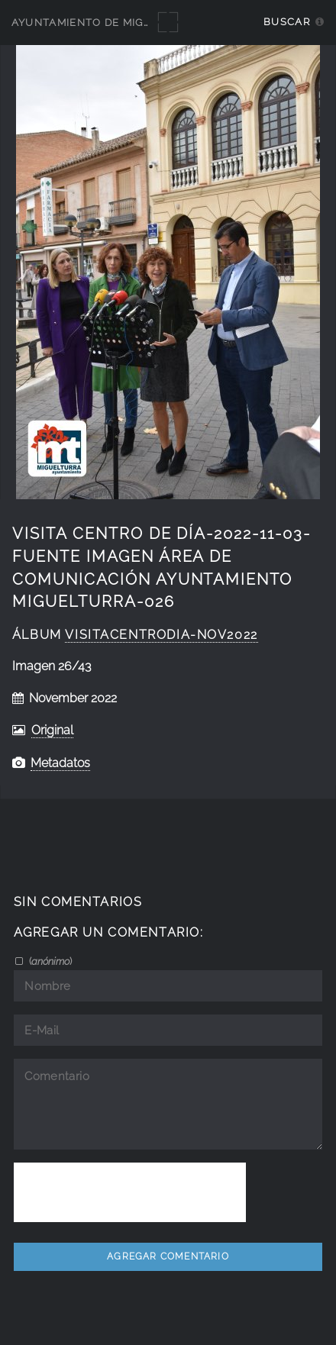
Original (52, 730)
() (49, 961)
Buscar (286, 21)
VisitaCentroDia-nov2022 (161, 634)
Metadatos (60, 763)
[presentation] (130, 1192)
